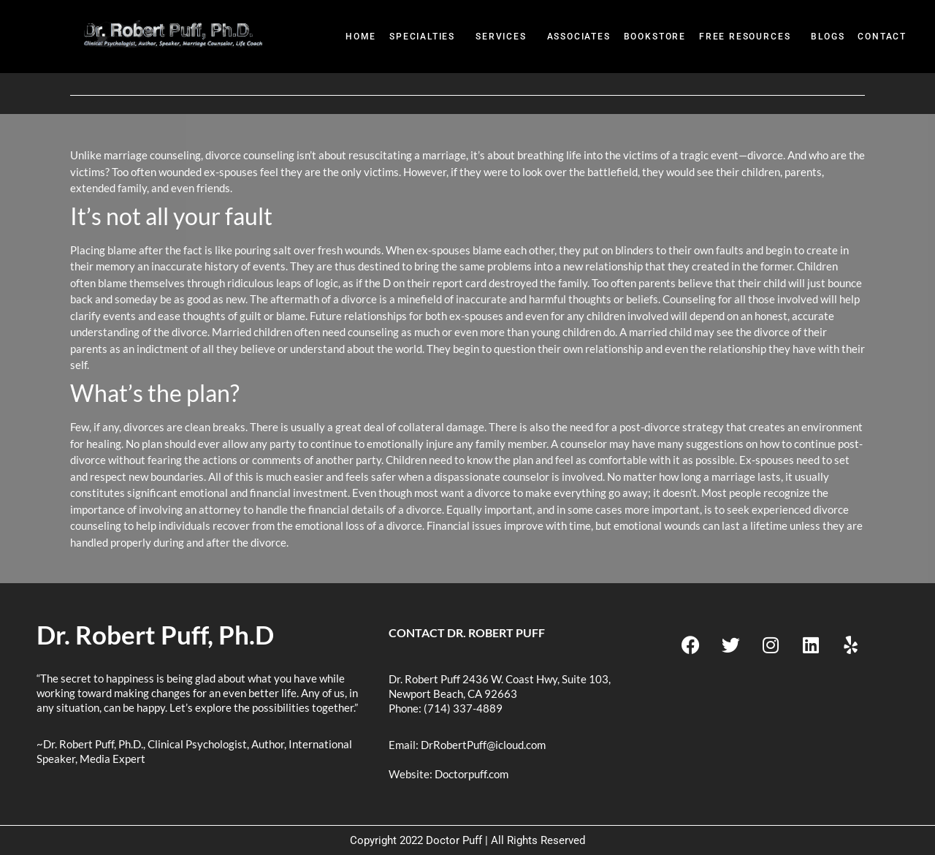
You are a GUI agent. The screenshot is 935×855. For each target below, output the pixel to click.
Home (361, 36)
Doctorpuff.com (471, 773)
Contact (882, 36)
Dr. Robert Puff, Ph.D (155, 634)
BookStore (655, 36)
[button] (426, 37)
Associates (579, 36)
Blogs (827, 36)
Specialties (422, 36)
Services (501, 36)
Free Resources (744, 36)
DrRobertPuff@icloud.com (483, 744)
